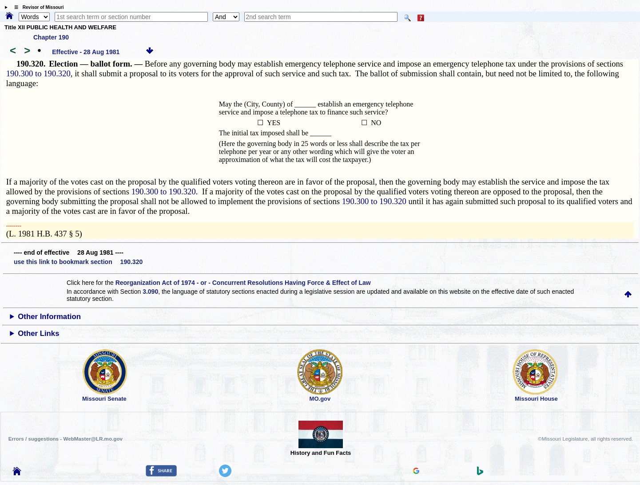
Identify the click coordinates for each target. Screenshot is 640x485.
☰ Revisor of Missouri (37, 7)
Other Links (38, 333)
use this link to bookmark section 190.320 (78, 261)
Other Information (49, 316)
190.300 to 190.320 (38, 73)
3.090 (150, 291)
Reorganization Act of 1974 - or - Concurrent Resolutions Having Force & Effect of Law (243, 282)
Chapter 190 (51, 37)
